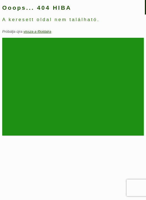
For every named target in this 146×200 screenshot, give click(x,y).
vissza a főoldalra (37, 31)
